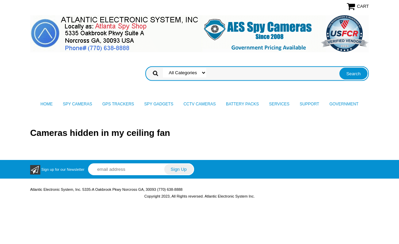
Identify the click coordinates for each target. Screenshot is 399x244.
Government (343, 104)
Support (309, 104)
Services (279, 104)
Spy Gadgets (158, 104)
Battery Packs (242, 104)
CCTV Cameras (200, 104)
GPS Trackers (118, 104)
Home (47, 104)
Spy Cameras (77, 104)
